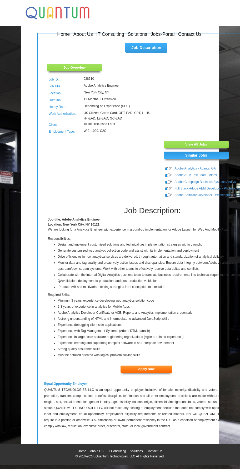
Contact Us (190, 34)
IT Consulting (110, 34)
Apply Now (146, 369)
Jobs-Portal (163, 34)
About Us (83, 34)
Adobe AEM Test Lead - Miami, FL (198, 175)
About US (96, 451)
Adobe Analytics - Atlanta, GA (195, 168)
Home (63, 34)
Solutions (137, 34)
